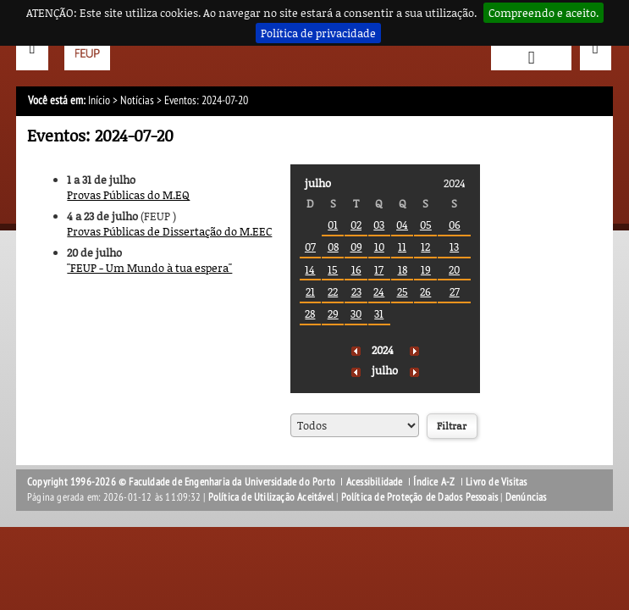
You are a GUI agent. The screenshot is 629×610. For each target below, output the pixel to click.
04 (402, 224)
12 (425, 246)
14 (310, 269)
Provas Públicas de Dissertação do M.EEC (169, 231)
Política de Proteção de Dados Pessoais (420, 497)
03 (378, 224)
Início (99, 100)
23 (356, 291)
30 (355, 313)
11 (402, 246)
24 (378, 291)
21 (310, 291)
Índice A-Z (434, 482)
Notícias (137, 100)
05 (426, 224)
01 (333, 224)
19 (426, 269)
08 (333, 246)
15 (333, 269)
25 (402, 291)
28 (310, 313)
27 (455, 291)
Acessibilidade (374, 482)
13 (454, 246)
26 (425, 291)
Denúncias (526, 497)
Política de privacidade (318, 33)
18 (402, 269)
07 (310, 246)
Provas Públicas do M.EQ (128, 194)
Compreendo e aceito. (543, 12)
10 (379, 246)
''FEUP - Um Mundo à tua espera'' (149, 267)
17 (378, 269)
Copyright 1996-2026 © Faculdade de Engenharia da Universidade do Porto (181, 482)
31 (378, 313)
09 (356, 246)
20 (454, 269)
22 (333, 291)
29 (333, 313)
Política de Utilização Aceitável (271, 497)
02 (355, 224)
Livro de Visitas (496, 482)
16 (356, 269)
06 (455, 224)
